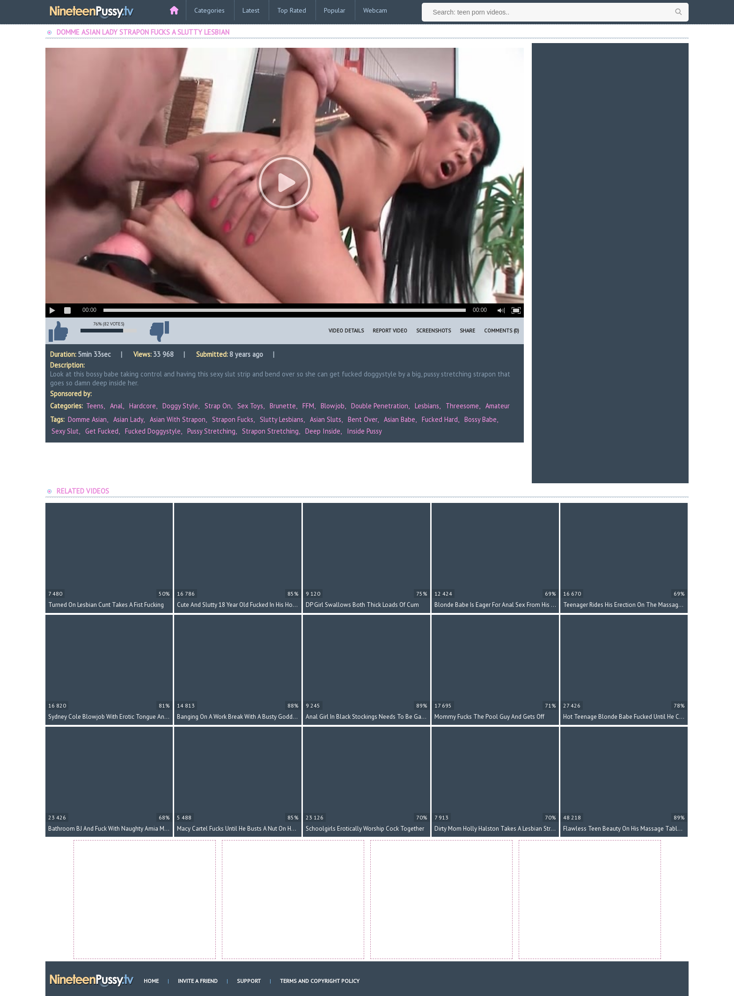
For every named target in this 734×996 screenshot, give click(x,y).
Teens (94, 405)
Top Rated (291, 10)
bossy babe (480, 419)
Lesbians (427, 405)
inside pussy (364, 431)
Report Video (390, 330)
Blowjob (333, 405)
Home (151, 980)
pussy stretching (211, 431)
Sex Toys (250, 405)
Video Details (346, 330)
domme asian (87, 419)
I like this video (58, 331)
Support (249, 980)
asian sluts (325, 419)
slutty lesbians (281, 419)
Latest (250, 10)
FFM (308, 405)
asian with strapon (178, 419)
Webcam (375, 10)
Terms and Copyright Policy (320, 980)
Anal (116, 405)
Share (467, 330)
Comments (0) (501, 330)
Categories (209, 10)
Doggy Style (180, 405)
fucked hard (440, 419)
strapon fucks (232, 419)
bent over (362, 419)
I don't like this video (159, 331)
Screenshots (433, 330)
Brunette (283, 405)
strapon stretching (270, 431)
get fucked (101, 431)
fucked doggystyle (153, 431)
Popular (334, 10)
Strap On (218, 405)
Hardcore (142, 405)
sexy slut (65, 431)
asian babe (399, 419)
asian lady (128, 419)
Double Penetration (379, 405)
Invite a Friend (198, 980)
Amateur (497, 405)
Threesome (462, 405)
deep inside (322, 431)
